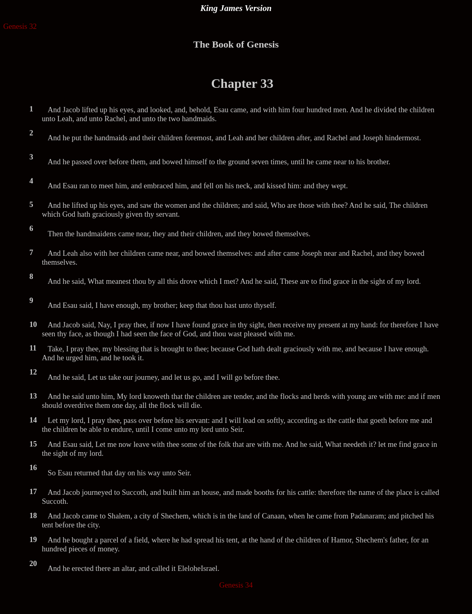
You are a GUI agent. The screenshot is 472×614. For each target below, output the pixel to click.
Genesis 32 (20, 26)
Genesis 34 (235, 585)
